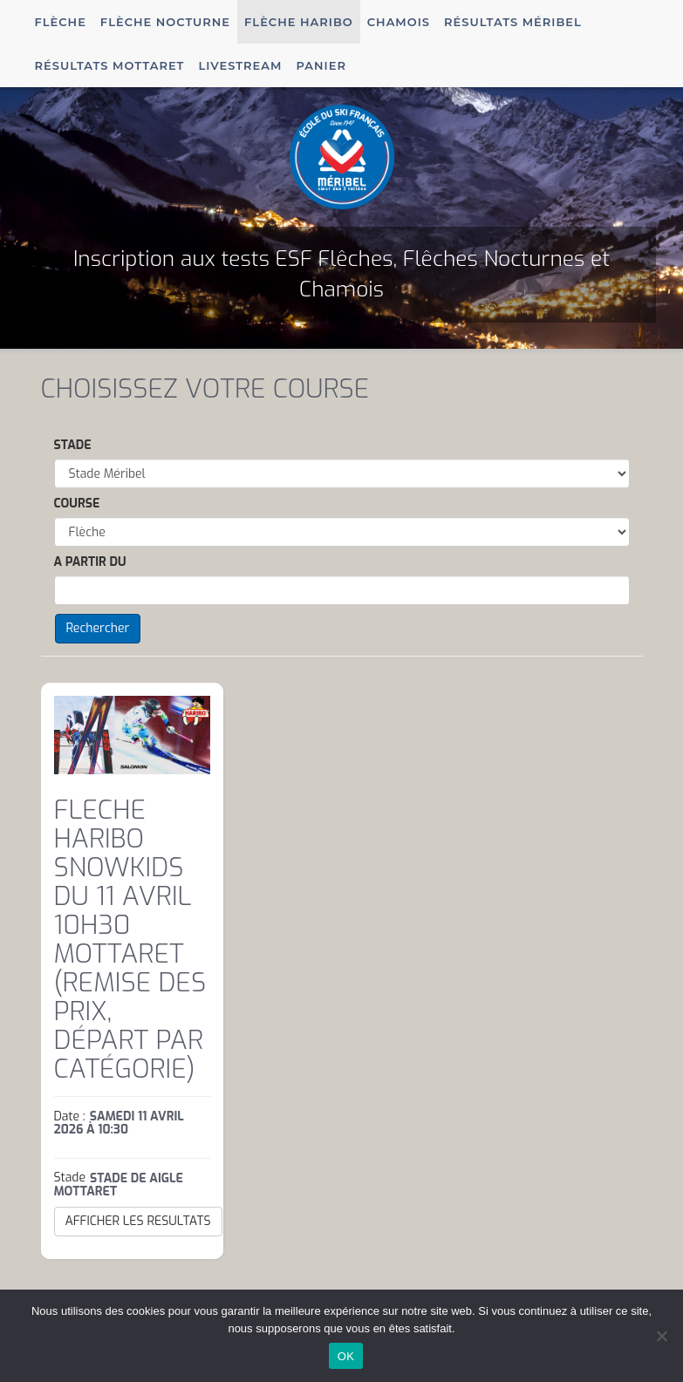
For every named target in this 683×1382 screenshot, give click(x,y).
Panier (320, 65)
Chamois (398, 22)
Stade (73, 445)
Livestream (240, 65)
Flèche (60, 22)
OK (346, 1356)
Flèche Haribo (298, 22)
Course (77, 503)
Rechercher (98, 628)
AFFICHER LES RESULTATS (138, 1221)
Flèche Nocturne (165, 22)
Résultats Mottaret (110, 65)
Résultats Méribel (513, 22)
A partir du (90, 562)
